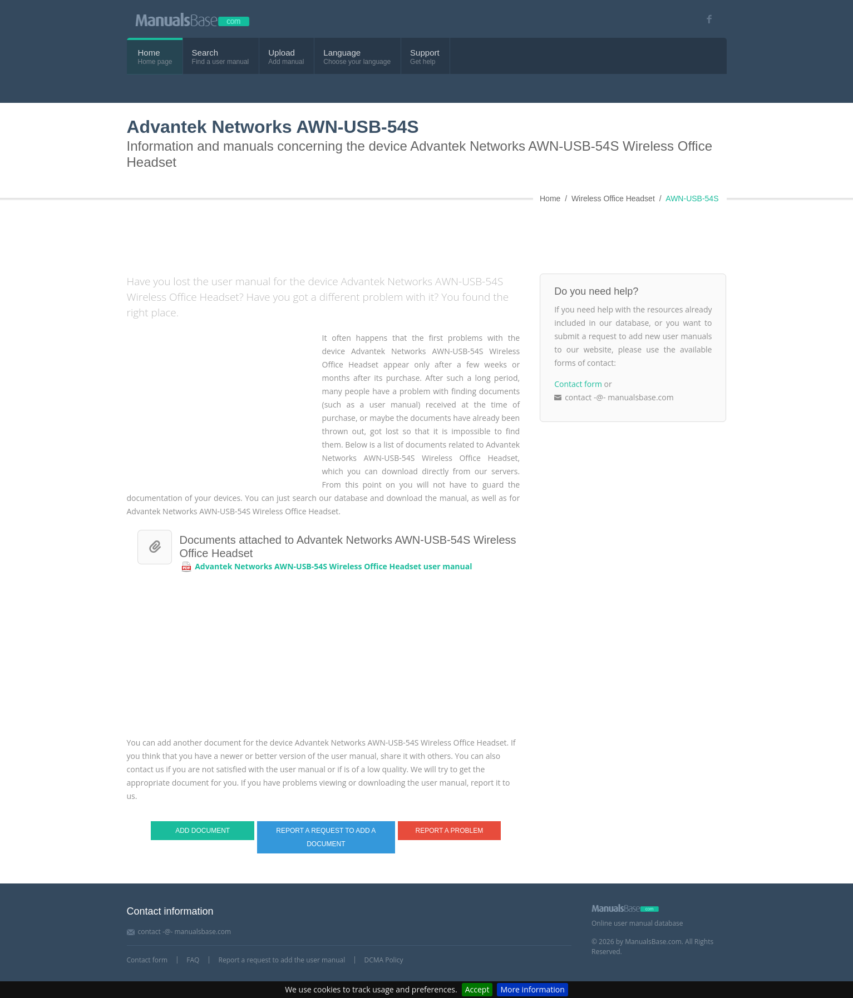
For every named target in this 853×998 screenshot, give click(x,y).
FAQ (192, 960)
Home (149, 52)
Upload (281, 52)
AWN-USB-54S (691, 198)
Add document (202, 831)
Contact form (578, 384)
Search (205, 52)
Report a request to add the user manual (282, 960)
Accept (477, 989)
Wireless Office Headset (613, 198)
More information (532, 989)
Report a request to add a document (326, 837)
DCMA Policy (383, 960)
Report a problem (450, 831)
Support (425, 52)
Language (342, 52)
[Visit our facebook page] (706, 19)
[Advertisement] (397, 235)
